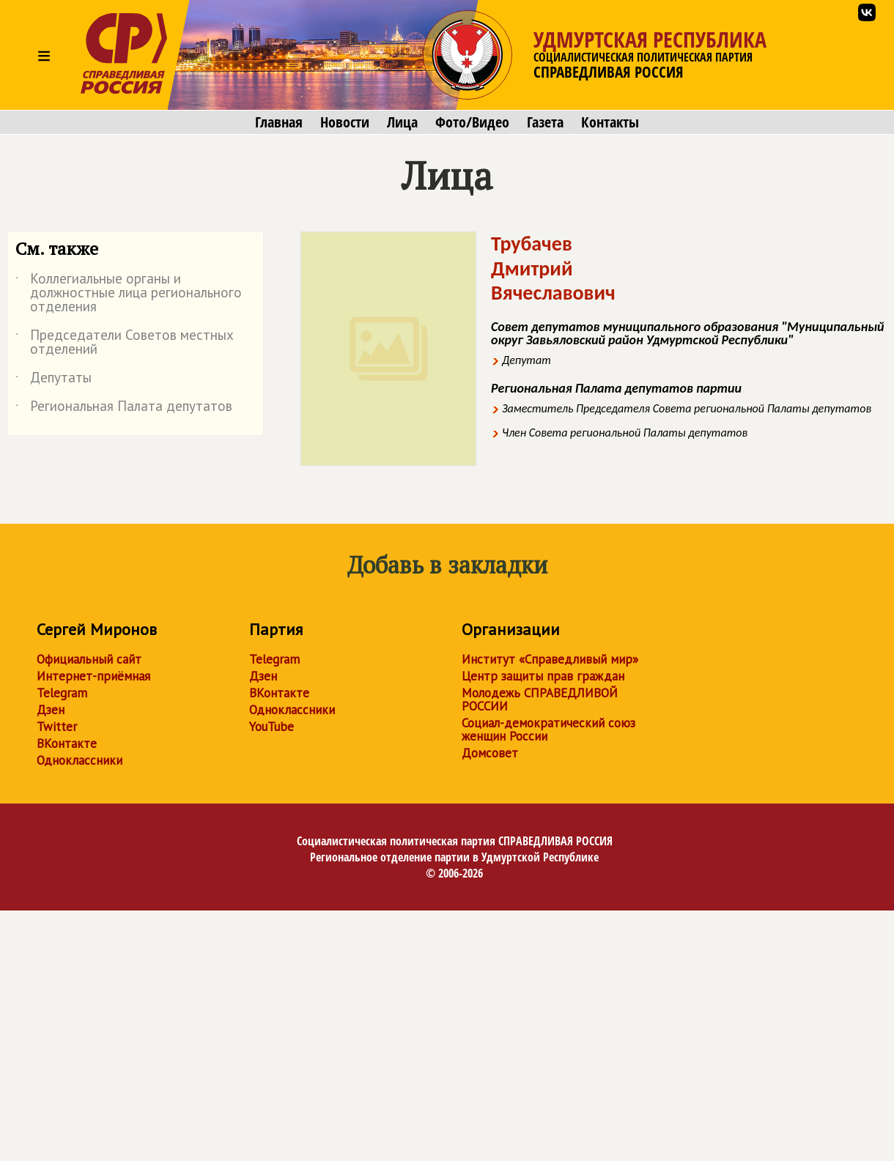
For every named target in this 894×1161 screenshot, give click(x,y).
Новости (344, 122)
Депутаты (53, 380)
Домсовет (490, 753)
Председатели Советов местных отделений (124, 342)
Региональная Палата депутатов (123, 408)
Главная (279, 122)
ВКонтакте (67, 743)
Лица (402, 122)
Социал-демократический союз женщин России (548, 729)
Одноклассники (79, 760)
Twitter (57, 726)
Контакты (610, 122)
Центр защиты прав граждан (543, 676)
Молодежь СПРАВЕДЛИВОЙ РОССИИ (540, 699)
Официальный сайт (89, 659)
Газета (545, 122)
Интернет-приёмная (93, 676)
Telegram (62, 693)
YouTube (271, 726)
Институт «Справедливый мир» (550, 659)
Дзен (50, 709)
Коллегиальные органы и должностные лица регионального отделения (128, 293)
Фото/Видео (472, 122)
